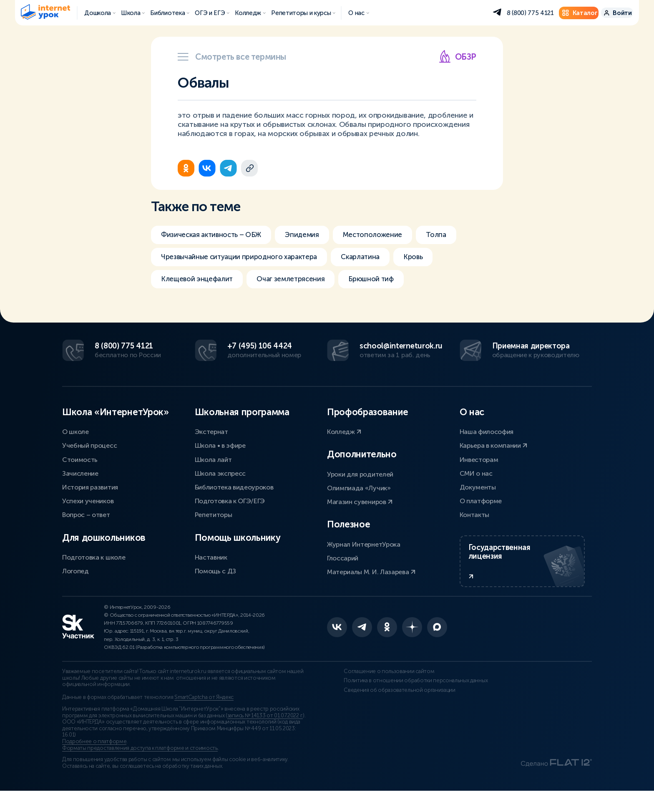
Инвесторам (479, 458)
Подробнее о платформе (94, 748)
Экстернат (211, 430)
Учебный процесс (89, 444)
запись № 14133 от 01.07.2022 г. (265, 721)
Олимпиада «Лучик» (359, 486)
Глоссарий (342, 556)
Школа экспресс (220, 472)
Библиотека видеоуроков (234, 485)
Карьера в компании (494, 444)
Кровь (430, 258)
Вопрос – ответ (86, 513)
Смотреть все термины (232, 56)
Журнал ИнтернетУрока (363, 543)
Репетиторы (213, 513)
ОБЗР (457, 56)
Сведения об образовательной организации (383, 702)
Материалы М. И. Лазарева (371, 570)
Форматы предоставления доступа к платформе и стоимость (140, 754)
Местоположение (387, 235)
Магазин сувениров (359, 500)
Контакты (474, 513)
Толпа (454, 235)
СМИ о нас (476, 472)
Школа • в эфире (220, 444)
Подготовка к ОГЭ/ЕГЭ (230, 499)
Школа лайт (213, 458)
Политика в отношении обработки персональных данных (389, 690)
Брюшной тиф (384, 281)
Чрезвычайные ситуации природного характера (245, 258)
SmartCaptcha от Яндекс (204, 703)
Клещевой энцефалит (199, 281)
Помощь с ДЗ (215, 569)
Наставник (211, 556)
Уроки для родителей (360, 473)
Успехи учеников (87, 499)
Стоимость (80, 458)
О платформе (481, 499)
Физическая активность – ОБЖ (215, 235)
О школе (75, 430)
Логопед (75, 569)
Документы (478, 485)
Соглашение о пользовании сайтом (372, 678)
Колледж (344, 430)
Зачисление (80, 472)
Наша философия (487, 430)
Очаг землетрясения (299, 281)
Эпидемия (312, 235)
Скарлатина (374, 258)
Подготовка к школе (93, 556)
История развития (90, 485)
